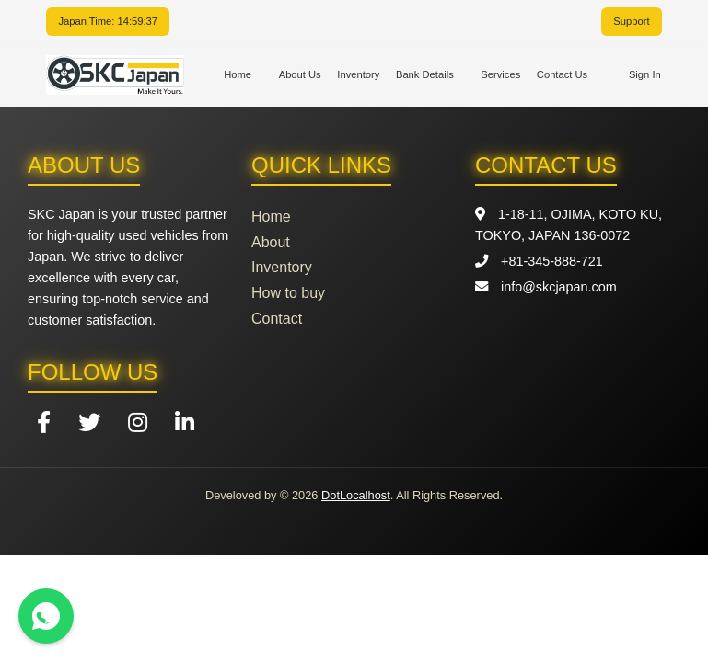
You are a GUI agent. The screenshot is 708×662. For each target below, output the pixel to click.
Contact (276, 318)
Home (237, 74)
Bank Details (425, 74)
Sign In (645, 74)
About (270, 242)
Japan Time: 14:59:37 (107, 21)
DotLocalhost (355, 495)
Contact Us (562, 74)
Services (500, 74)
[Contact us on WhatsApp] (46, 616)
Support (631, 21)
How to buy (288, 293)
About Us (300, 74)
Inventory (358, 74)
